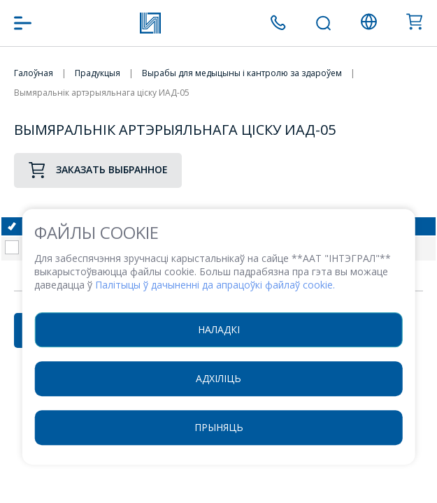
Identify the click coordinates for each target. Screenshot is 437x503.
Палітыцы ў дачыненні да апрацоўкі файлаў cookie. (215, 284)
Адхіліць (218, 378)
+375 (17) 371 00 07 (278, 22)
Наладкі (219, 329)
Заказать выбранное (98, 170)
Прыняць (218, 427)
